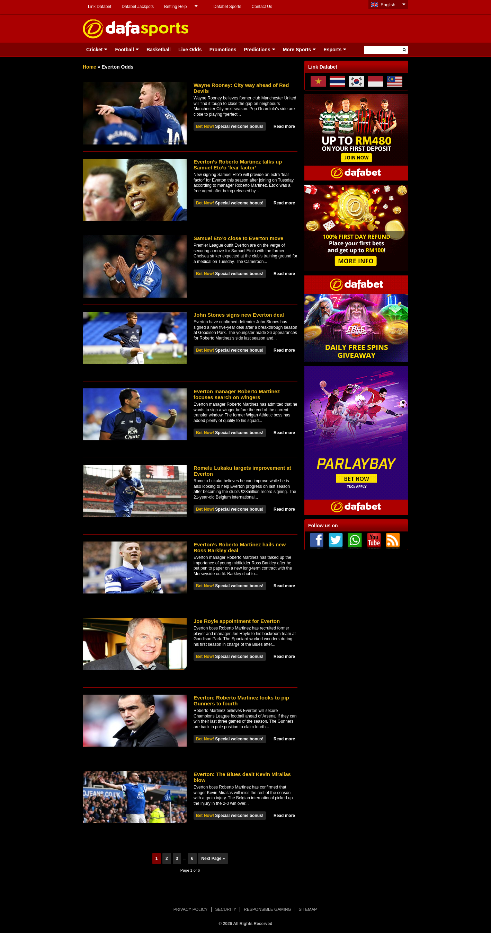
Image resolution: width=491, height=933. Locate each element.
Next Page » (213, 858)
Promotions (222, 49)
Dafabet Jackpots (138, 6)
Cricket (94, 49)
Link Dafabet (99, 6)
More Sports (297, 49)
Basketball (158, 49)
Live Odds (190, 49)
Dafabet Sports (227, 6)
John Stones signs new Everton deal (239, 315)
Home (89, 67)
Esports (332, 49)
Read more (284, 126)
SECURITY (225, 909)
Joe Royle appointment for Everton (237, 621)
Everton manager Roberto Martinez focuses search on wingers (237, 394)
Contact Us (262, 6)
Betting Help (175, 6)
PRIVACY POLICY (190, 909)
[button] (404, 50)
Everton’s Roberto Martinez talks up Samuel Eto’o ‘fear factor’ (238, 164)
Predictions (257, 49)
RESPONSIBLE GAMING (267, 909)
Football (124, 49)
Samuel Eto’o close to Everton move (238, 238)
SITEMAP (307, 909)
